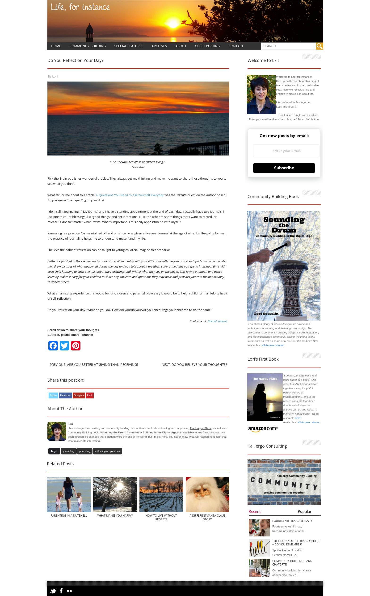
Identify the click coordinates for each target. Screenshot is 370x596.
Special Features (128, 46)
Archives (159, 46)
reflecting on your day (107, 451)
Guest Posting (207, 46)
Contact (235, 46)
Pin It (90, 395)
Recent (255, 511)
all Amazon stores (308, 422)
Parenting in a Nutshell (69, 516)
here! (298, 418)
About (180, 46)
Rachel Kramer (217, 321)
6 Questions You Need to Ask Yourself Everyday (130, 195)
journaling (68, 451)
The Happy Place (200, 428)
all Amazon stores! (273, 345)
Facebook (65, 395)
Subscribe (284, 168)
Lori (55, 76)
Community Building (88, 46)
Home (56, 46)
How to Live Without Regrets (161, 517)
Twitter (53, 395)
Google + (79, 395)
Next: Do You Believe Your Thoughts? (194, 364)
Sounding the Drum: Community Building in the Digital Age (138, 432)
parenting (84, 451)
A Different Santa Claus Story (208, 517)
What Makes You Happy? (115, 516)
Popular (304, 511)
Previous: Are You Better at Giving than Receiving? (94, 364)
